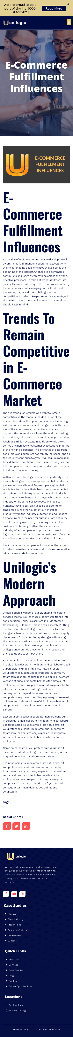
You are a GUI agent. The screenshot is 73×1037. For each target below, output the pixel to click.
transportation (17, 629)
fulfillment (43, 649)
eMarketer (12, 437)
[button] (69, 22)
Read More (54, 8)
